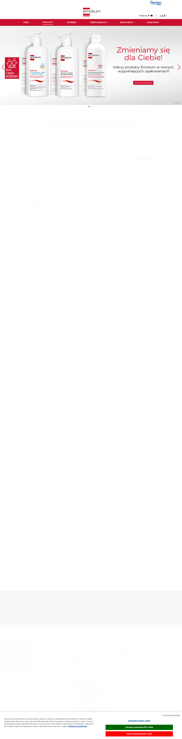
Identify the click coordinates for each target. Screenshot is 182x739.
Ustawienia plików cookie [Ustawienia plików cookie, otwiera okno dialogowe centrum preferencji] (139, 723)
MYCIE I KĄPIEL (103, 158)
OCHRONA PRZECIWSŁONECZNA (129, 139)
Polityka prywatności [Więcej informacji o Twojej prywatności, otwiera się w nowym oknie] (77, 729)
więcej (41, 232)
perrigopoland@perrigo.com (91, 707)
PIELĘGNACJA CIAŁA (122, 158)
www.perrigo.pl (91, 710)
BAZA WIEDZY (72, 655)
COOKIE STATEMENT (75, 662)
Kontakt (158, 648)
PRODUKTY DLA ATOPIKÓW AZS (91, 147)
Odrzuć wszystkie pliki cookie (139, 736)
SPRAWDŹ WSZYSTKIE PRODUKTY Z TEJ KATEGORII (91, 244)
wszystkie (33, 158)
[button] (88, 106)
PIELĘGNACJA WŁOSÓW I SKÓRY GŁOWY (91, 164)
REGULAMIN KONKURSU (76, 657)
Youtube (98, 617)
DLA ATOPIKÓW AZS (51, 158)
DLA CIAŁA (68, 158)
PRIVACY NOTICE (74, 660)
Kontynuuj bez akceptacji (171, 718)
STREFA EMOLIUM (74, 652)
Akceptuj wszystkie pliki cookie (139, 730)
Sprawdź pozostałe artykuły (91, 580)
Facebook (84, 617)
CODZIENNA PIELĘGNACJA (50, 139)
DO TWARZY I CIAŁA (85, 158)
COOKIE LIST (72, 665)
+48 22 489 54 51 (91, 702)
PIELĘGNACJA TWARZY (144, 158)
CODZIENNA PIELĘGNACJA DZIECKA (87, 139)
